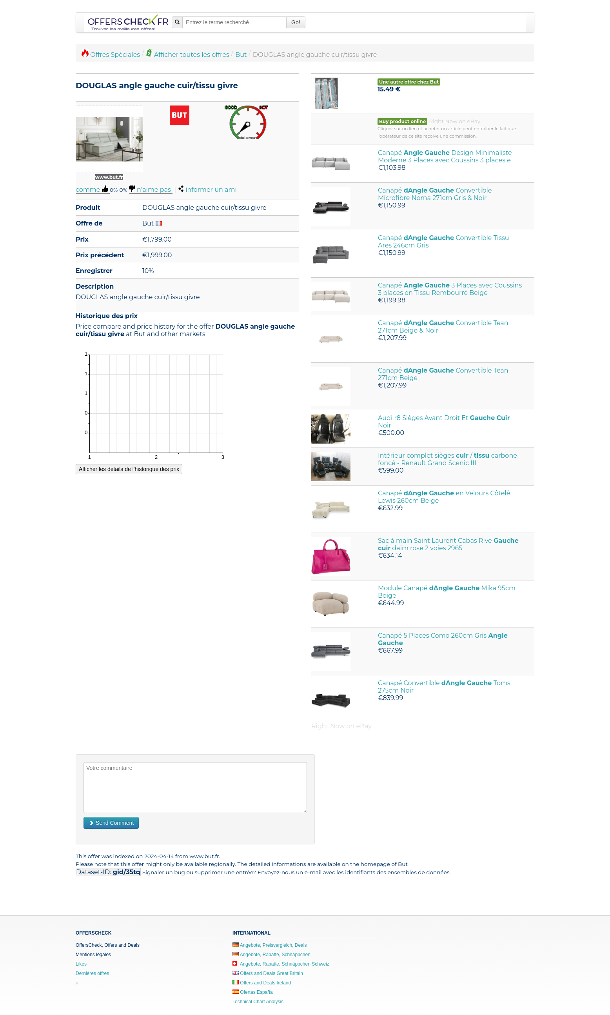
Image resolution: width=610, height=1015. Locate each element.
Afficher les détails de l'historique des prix (129, 469)
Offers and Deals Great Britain (267, 973)
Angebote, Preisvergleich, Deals (269, 945)
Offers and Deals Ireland (261, 983)
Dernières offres (92, 973)
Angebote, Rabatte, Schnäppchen (271, 954)
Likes (81, 964)
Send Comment (111, 823)
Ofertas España (252, 992)
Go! (295, 22)
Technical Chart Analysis (257, 1001)
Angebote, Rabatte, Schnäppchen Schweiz (280, 964)
